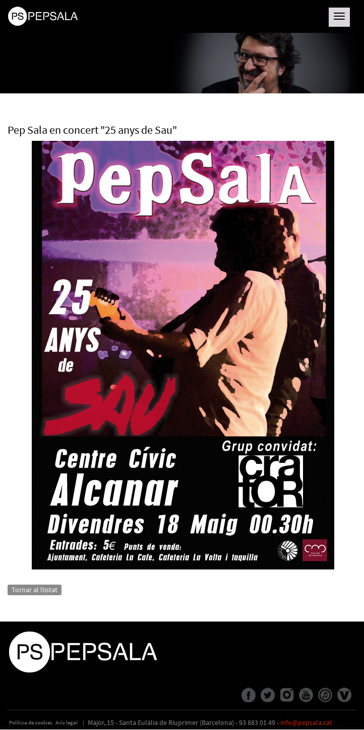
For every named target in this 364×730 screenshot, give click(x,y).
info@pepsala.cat (306, 722)
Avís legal (66, 722)
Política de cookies (30, 722)
